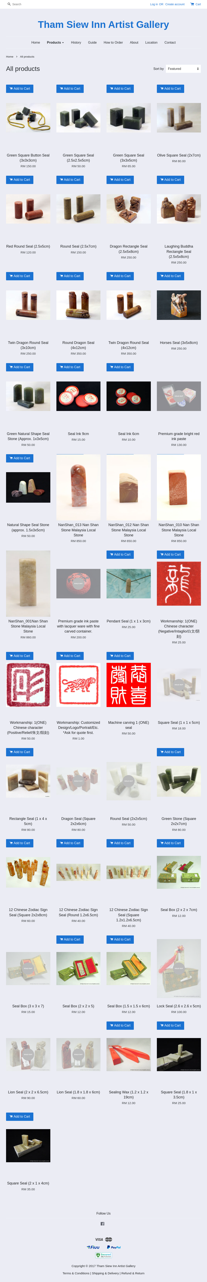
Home (35, 42)
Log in (154, 4)
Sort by (158, 68)
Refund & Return (133, 1273)
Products (55, 42)
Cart (198, 4)
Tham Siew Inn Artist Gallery (103, 24)
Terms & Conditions (75, 1273)
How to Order (113, 42)
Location (151, 42)
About (134, 42)
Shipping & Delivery (105, 1273)
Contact (170, 42)
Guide (92, 42)
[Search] (18, 4)
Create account (175, 4)
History (76, 42)
